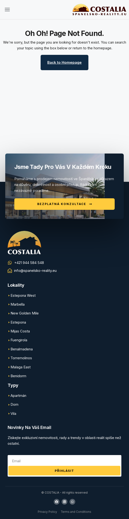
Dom (14, 404)
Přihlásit (64, 471)
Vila (13, 413)
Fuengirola (19, 340)
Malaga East (21, 367)
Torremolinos (21, 358)
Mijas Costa (20, 331)
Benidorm (18, 376)
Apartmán (18, 395)
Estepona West (23, 295)
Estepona (18, 322)
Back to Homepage (64, 62)
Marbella (18, 304)
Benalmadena (22, 349)
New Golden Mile (25, 313)
